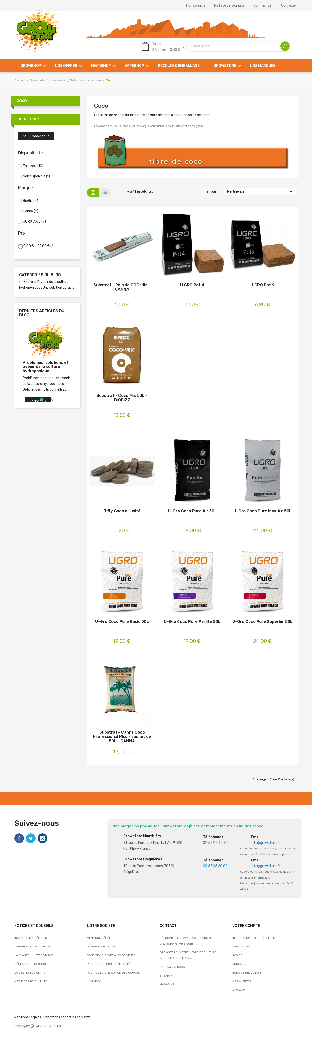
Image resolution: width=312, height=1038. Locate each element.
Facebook (19, 838)
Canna (30, 211)
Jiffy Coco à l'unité (121, 511)
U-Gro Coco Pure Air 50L (192, 511)
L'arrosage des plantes (32, 946)
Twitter (31, 838)
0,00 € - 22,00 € (39, 246)
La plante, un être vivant (33, 955)
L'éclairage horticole (31, 964)
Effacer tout (36, 136)
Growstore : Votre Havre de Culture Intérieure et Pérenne (188, 955)
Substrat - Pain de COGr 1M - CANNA (122, 287)
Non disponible (36, 176)
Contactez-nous (172, 967)
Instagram (42, 838)
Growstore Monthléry (142, 836)
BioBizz (31, 201)
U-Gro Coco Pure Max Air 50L (263, 511)
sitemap (166, 975)
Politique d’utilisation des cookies (113, 972)
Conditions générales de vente (111, 955)
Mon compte (196, 6)
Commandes (241, 946)
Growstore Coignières (142, 859)
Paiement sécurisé (101, 946)
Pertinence (260, 192)
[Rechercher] (238, 46)
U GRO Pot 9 (262, 285)
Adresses (239, 964)
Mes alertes (241, 981)
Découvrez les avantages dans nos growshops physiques (187, 940)
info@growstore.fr (265, 843)
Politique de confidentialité (108, 964)
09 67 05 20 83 (215, 866)
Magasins (167, 984)
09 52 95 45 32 (215, 843)
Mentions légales (101, 938)
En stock (33, 166)
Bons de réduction (246, 972)
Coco (22, 101)
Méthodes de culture (30, 981)
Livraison (94, 981)
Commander (263, 6)
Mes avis (238, 990)
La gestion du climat (30, 972)
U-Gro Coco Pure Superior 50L (262, 621)
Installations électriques (34, 938)
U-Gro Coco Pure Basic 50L (122, 621)
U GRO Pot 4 (192, 285)
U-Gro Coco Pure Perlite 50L (192, 621)
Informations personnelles (253, 938)
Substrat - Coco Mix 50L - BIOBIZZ (122, 397)
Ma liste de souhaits (229, 6)
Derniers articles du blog (41, 313)
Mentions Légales (27, 1017)
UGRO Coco (34, 222)
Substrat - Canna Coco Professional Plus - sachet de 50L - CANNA (122, 736)
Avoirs (237, 955)
